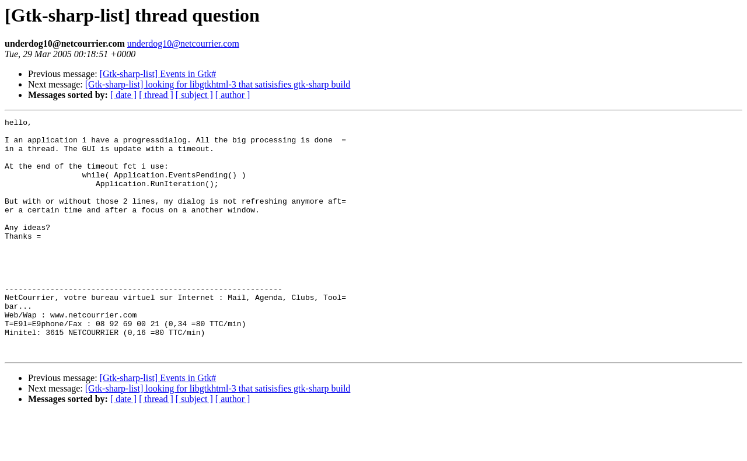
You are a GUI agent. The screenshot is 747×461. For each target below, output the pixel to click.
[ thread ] (156, 95)
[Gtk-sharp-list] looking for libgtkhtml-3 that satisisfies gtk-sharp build (218, 84)
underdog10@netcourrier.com (183, 43)
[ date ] (123, 95)
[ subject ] (194, 95)
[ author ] (232, 95)
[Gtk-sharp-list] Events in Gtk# (158, 74)
